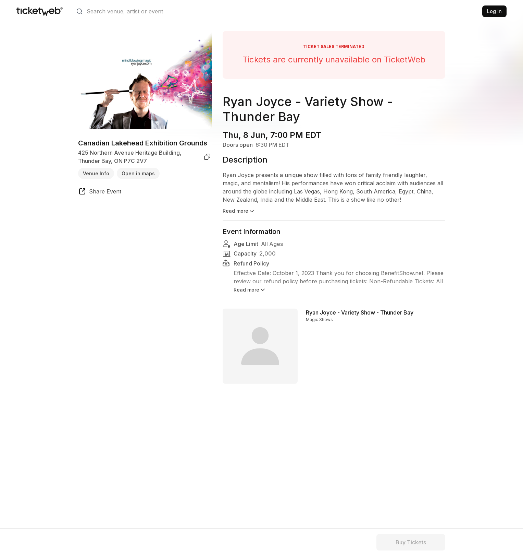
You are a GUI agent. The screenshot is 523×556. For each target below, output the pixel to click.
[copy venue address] (207, 157)
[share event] (99, 192)
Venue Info (96, 173)
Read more (239, 211)
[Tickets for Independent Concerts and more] (39, 11)
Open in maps (138, 173)
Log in (494, 11)
